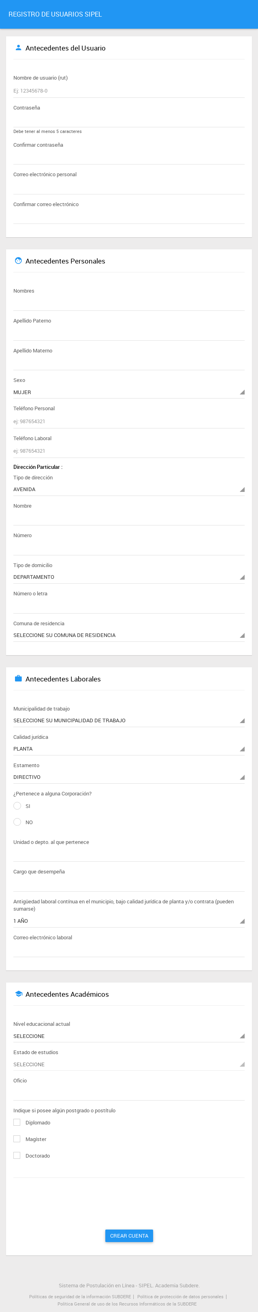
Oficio (20, 1080)
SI (21, 806)
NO (23, 822)
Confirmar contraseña (38, 144)
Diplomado (31, 1122)
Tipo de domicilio (32, 565)
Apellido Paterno (32, 320)
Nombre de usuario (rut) (40, 77)
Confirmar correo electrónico (46, 204)
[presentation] (81, 1205)
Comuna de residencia (38, 623)
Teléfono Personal (34, 408)
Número (22, 535)
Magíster (29, 1139)
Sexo (19, 380)
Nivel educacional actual (41, 1023)
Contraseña (26, 107)
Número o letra (30, 593)
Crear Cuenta (129, 1235)
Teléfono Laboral (32, 438)
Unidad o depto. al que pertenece (51, 842)
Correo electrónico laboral (42, 937)
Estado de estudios (35, 1052)
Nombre (22, 505)
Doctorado (31, 1155)
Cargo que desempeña (39, 871)
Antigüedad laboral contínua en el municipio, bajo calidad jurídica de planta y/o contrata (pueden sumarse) (123, 905)
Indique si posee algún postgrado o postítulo (64, 1110)
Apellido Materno (32, 350)
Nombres (23, 290)
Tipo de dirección (33, 477)
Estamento (26, 765)
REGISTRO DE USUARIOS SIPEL (55, 14)
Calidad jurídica (30, 736)
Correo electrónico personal (45, 174)
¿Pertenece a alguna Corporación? (52, 793)
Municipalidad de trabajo (41, 708)
